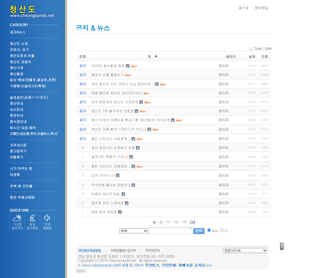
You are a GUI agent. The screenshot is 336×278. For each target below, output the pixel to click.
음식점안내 (18, 121)
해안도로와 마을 (22, 55)
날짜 (252, 56)
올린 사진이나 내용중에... (110, 166)
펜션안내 (16, 115)
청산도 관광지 (20, 61)
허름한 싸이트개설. (105, 193)
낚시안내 (16, 109)
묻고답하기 (18, 150)
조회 (264, 56)
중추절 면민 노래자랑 (107, 202)
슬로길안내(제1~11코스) (29, 97)
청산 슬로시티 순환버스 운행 (113, 147)
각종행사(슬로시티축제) (28, 85)
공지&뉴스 (17, 31)
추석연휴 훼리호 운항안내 (110, 184)
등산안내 (16, 103)
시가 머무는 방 (21, 168)
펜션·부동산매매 (22, 197)
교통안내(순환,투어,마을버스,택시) (33, 133)
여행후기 (16, 157)
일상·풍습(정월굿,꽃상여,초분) (33, 79)
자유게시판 (18, 145)
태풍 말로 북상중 (104, 211)
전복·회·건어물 (21, 185)
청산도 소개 (19, 43)
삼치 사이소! (100, 175)
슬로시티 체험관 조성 (107, 156)
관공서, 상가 (19, 49)
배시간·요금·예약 (23, 127)
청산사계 (16, 67)
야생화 (15, 174)
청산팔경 (16, 73)
